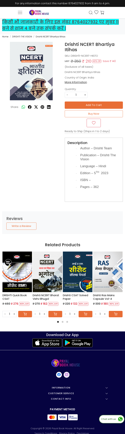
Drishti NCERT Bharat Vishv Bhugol (46, 297)
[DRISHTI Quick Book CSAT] (17, 272)
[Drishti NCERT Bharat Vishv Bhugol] (47, 272)
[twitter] (36, 107)
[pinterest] (42, 107)
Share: (15, 107)
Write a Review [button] (21, 226)
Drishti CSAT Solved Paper (75, 297)
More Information (76, 82)
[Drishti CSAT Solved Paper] (77, 272)
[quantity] (76, 95)
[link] (90, 12)
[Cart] (25, 314)
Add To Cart (94, 105)
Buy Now (93, 113)
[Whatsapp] (23, 107)
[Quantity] (9, 314)
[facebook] (30, 107)
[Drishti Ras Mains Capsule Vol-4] (108, 272)
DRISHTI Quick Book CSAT (14, 297)
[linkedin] (49, 107)
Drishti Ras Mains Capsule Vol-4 (104, 297)
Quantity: (70, 89)
